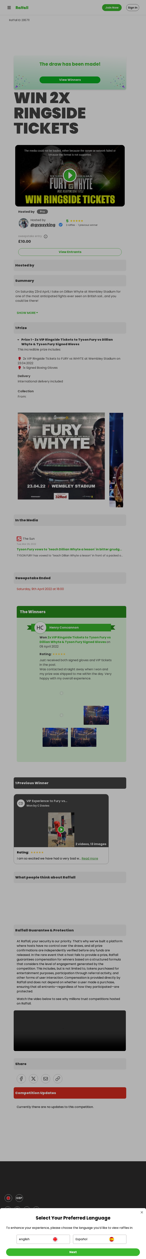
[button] (44, 1236)
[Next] (73, 1249)
